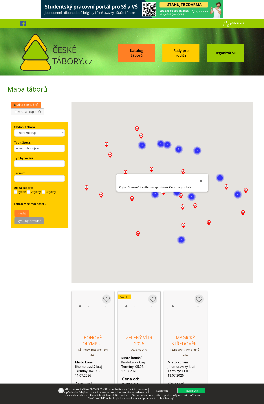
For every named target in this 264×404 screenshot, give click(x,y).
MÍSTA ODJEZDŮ (27, 112)
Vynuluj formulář (29, 221)
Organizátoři (225, 53)
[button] (237, 194)
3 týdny (51, 192)
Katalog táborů (136, 53)
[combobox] (39, 133)
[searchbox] (31, 164)
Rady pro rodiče (181, 53)
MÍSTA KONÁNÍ (26, 105)
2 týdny (36, 192)
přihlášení (237, 23)
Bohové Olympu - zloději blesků (93, 344)
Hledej (21, 213)
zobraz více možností (29, 204)
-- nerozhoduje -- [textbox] (27, 133)
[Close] (201, 181)
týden (22, 192)
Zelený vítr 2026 (139, 341)
